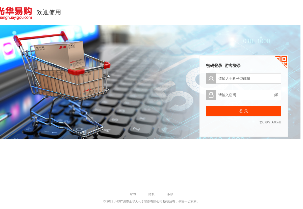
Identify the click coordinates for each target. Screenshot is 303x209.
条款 (170, 194)
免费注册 (276, 122)
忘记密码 (265, 122)
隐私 (151, 194)
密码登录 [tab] (214, 65)
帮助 (133, 194)
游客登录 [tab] (233, 65)
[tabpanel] (243, 99)
